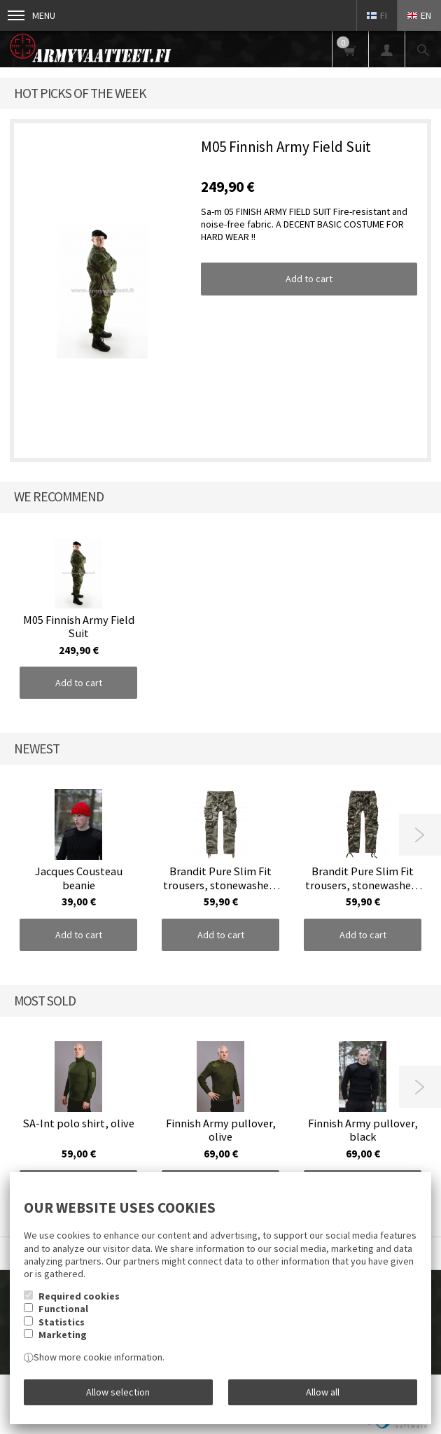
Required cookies (79, 1296)
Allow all (323, 1392)
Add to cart (309, 278)
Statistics (61, 1322)
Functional (63, 1308)
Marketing (62, 1334)
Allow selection (118, 1392)
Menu (31, 15)
